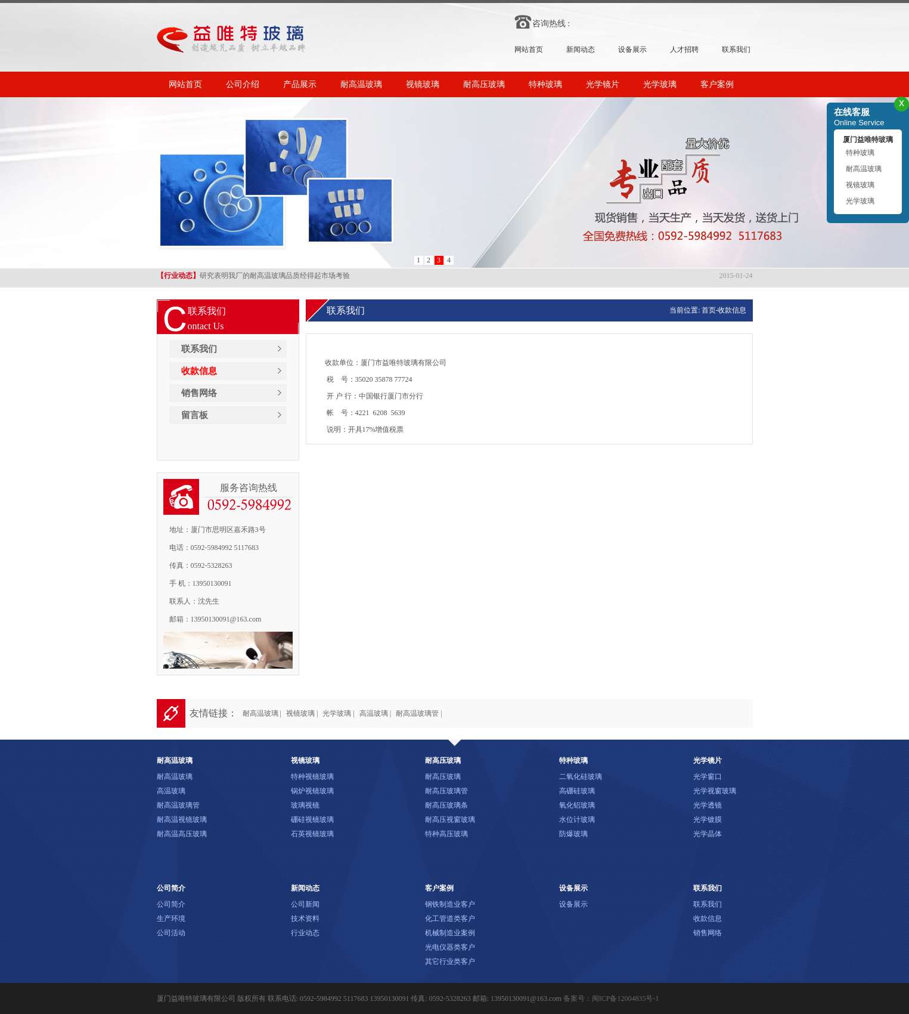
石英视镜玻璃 (312, 834)
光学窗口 (707, 776)
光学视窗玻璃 (714, 791)
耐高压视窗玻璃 (450, 819)
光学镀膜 (707, 819)
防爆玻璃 (573, 834)
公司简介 (171, 904)
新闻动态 (580, 49)
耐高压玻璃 (484, 84)
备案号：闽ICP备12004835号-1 (611, 998)
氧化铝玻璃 (577, 805)
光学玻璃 (660, 84)
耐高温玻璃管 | (419, 713)
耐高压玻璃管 (446, 791)
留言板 (194, 415)
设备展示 (632, 49)
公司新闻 (305, 904)
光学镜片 (602, 84)
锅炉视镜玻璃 (312, 791)
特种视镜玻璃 (312, 776)
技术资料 (305, 918)
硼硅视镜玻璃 (312, 819)
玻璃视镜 (305, 805)
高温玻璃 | (375, 713)
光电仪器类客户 (450, 947)
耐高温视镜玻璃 (182, 819)
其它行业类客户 (450, 961)
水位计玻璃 (577, 819)
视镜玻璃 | (302, 713)
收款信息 (199, 371)
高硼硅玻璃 (577, 791)
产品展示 (300, 84)
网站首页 (528, 49)
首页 (709, 310)
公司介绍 (242, 84)
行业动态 (305, 933)
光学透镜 (707, 805)
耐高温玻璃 (361, 84)
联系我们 (736, 49)
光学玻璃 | (338, 713)
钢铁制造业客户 (450, 904)
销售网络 (199, 393)
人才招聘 (684, 49)
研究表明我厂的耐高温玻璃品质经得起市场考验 (253, 276)
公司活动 (171, 933)
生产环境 (171, 918)
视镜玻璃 (422, 84)
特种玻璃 (545, 84)
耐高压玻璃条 (446, 805)
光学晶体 (707, 834)
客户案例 (717, 84)
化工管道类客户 (450, 918)
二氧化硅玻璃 (580, 776)
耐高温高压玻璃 (182, 834)
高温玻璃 (171, 791)
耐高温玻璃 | (262, 713)
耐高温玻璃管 (178, 805)
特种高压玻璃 (446, 834)
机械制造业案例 (450, 933)
